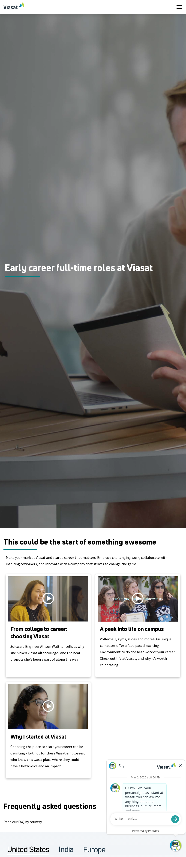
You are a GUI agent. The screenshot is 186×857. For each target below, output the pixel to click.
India (66, 849)
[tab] (28, 849)
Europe (94, 849)
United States (28, 849)
